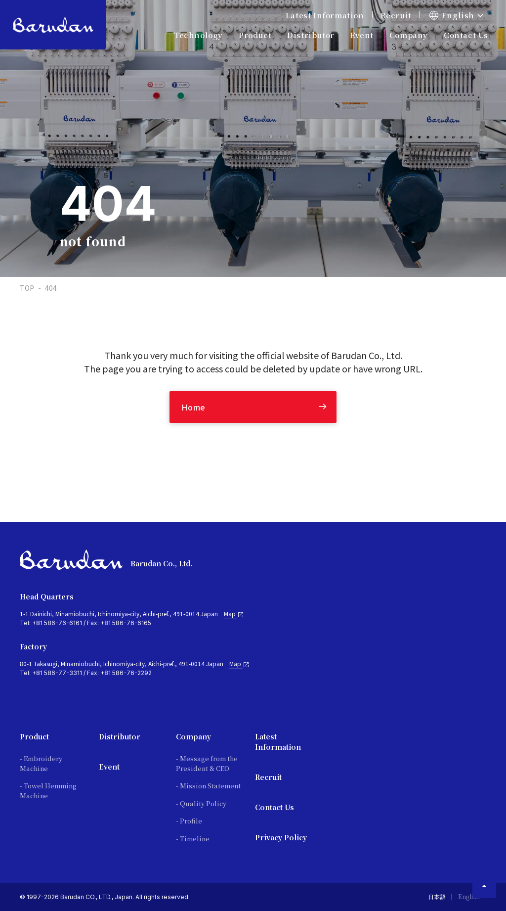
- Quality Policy (201, 803)
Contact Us (466, 35)
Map (234, 613)
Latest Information (325, 15)
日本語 (437, 896)
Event (362, 35)
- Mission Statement (208, 785)
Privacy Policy (281, 837)
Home (193, 407)
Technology (198, 35)
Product (34, 736)
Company (193, 736)
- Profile (189, 820)
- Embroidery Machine (41, 763)
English (469, 896)
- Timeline (193, 838)
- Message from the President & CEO (207, 763)
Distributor (119, 736)
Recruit (396, 15)
